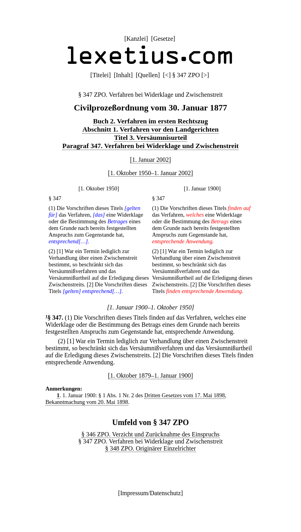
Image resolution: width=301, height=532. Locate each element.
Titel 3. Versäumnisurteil (150, 137)
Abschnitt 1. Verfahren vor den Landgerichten (150, 129)
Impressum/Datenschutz (150, 493)
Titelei (100, 75)
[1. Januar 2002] (150, 159)
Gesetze (163, 38)
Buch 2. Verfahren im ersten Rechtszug (150, 121)
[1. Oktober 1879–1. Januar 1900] (150, 375)
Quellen (148, 75)
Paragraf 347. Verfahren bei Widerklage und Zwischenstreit (150, 146)
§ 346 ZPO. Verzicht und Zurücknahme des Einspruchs (151, 434)
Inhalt (123, 75)
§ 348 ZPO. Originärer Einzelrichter (150, 448)
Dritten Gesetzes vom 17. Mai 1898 (184, 395)
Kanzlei (136, 38)
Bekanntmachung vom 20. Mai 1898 (86, 402)
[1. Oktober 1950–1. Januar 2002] (150, 173)
